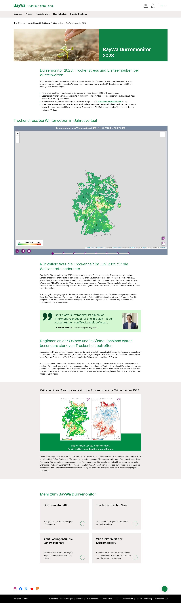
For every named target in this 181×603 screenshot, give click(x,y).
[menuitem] (145, 5)
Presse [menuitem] (29, 14)
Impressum (107, 599)
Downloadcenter (93, 599)
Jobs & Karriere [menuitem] (43, 14)
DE (162, 6)
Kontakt (79, 599)
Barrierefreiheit (161, 599)
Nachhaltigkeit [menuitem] (60, 14)
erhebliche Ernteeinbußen (109, 101)
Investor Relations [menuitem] (78, 14)
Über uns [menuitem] (18, 14)
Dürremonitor (58, 23)
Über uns (22, 23)
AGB (117, 599)
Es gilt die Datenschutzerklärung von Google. (90, 449)
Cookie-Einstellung (144, 599)
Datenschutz (127, 599)
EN (166, 6)
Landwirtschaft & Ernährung (39, 23)
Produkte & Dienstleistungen (61, 599)
